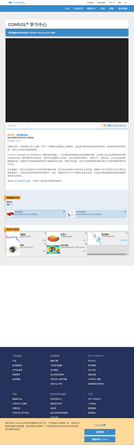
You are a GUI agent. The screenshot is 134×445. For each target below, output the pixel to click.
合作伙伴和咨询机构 (59, 412)
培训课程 (92, 365)
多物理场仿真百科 (96, 383)
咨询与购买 (101, 3)
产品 (67, 8)
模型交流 (92, 374)
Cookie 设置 (99, 425)
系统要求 (16, 374)
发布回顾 (16, 379)
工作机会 (92, 403)
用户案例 (54, 370)
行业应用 (78, 8)
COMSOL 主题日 (19, 403)
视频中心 (91, 8)
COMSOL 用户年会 (20, 412)
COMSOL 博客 (94, 379)
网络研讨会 (17, 399)
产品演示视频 (56, 365)
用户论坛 (92, 370)
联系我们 (92, 412)
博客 (111, 8)
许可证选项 (17, 370)
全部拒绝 (100, 432)
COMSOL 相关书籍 (58, 379)
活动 (102, 8)
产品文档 (54, 417)
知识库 (53, 408)
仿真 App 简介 (56, 383)
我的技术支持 (56, 403)
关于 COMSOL (94, 399)
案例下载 (54, 360)
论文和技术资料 (57, 374)
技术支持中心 (56, 399)
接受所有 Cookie (100, 440)
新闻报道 (92, 408)
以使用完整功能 (114, 125)
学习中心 (92, 360)
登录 (119, 3)
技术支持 (90, 3)
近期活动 (16, 408)
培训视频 (122, 8)
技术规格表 (20, 180)
